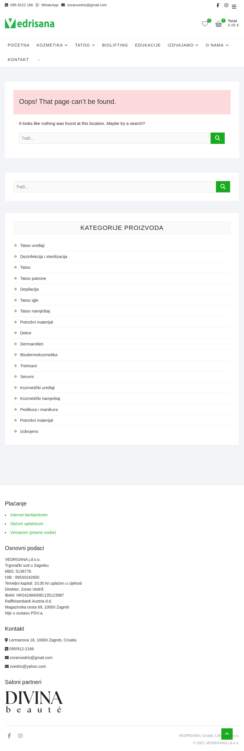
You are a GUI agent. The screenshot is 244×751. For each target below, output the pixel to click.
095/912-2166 (19, 649)
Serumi (27, 376)
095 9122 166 (19, 5)
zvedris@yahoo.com (25, 666)
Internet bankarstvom (29, 515)
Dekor (25, 332)
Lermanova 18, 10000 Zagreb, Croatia (40, 640)
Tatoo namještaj (35, 311)
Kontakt (18, 59)
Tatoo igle (29, 300)
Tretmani (28, 365)
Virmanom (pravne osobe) (33, 532)
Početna (18, 45)
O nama (215, 45)
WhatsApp (47, 5)
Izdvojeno (29, 431)
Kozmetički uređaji (37, 387)
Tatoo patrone (33, 278)
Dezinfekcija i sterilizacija (43, 256)
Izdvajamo (181, 45)
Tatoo (82, 45)
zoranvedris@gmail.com (84, 5)
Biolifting (115, 45)
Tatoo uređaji (32, 245)
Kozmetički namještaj (40, 398)
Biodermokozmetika (39, 354)
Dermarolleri (31, 343)
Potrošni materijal (36, 322)
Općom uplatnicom (26, 523)
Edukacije (148, 45)
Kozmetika (50, 45)
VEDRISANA (189, 735)
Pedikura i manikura (39, 409)
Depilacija (29, 289)
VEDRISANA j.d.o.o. (222, 743)
